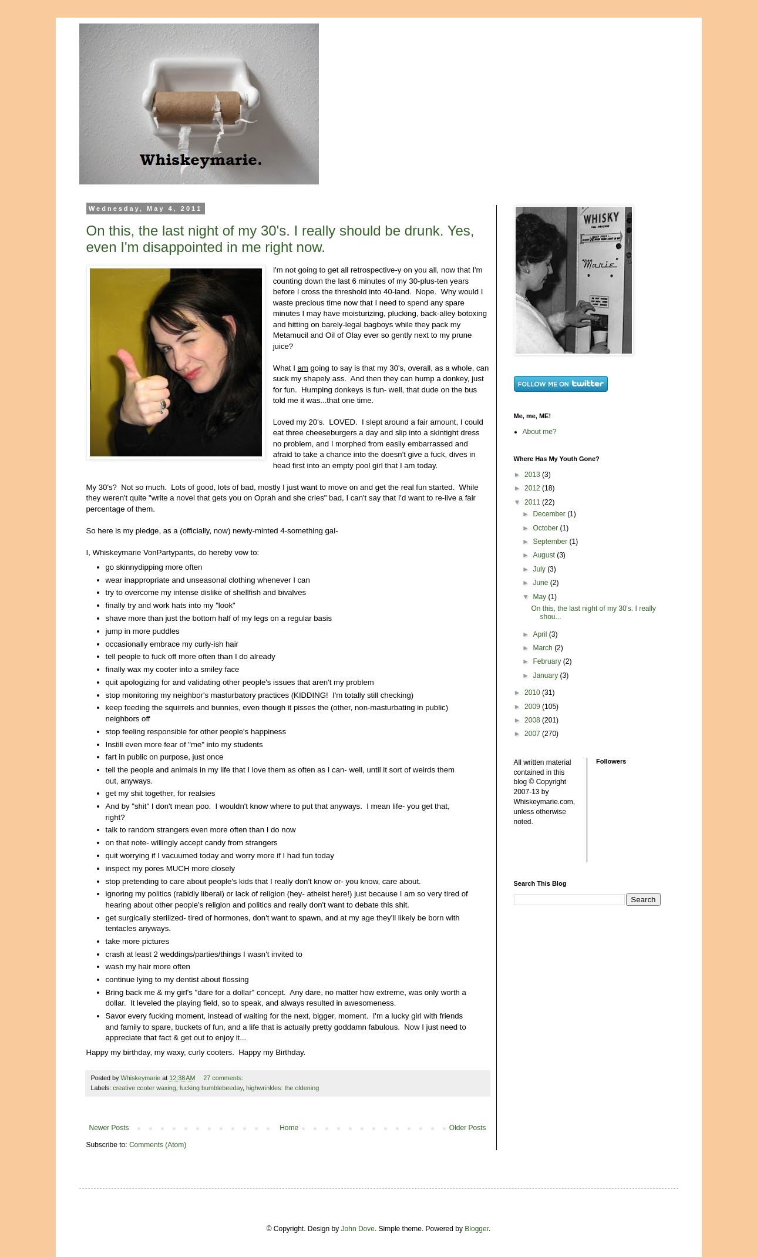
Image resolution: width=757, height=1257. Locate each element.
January (546, 675)
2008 (533, 720)
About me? (540, 432)
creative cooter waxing (144, 1087)
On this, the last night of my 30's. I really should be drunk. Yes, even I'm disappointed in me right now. (280, 239)
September (551, 541)
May (540, 597)
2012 (533, 488)
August (545, 555)
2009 (533, 707)
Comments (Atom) (157, 1145)
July (540, 569)
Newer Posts (109, 1128)
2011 (533, 502)
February (548, 661)
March (543, 648)
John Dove (358, 1229)
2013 (533, 474)
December (550, 514)
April (541, 634)
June (541, 583)
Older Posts (467, 1128)
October (546, 528)
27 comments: (224, 1077)
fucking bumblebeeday (211, 1087)
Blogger (477, 1229)
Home (289, 1128)
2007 (533, 734)
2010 (533, 692)
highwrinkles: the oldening (282, 1087)
